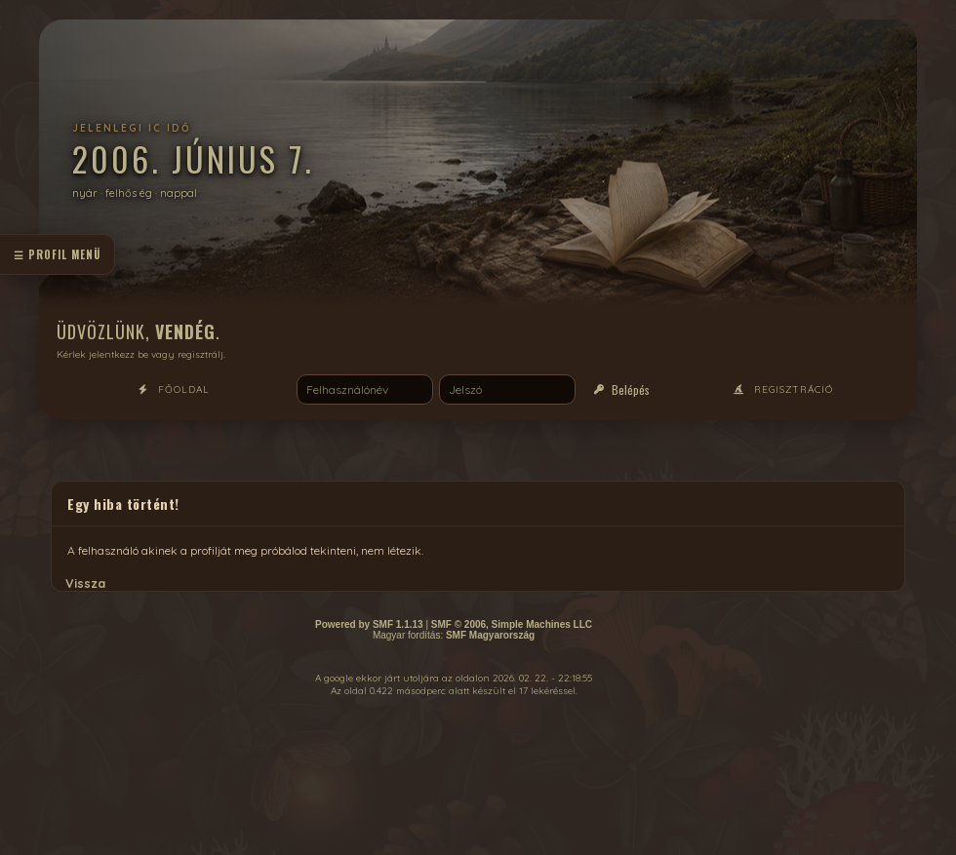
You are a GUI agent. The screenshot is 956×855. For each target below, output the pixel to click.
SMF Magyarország (490, 635)
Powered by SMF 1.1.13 (369, 624)
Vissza (85, 583)
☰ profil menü (57, 254)
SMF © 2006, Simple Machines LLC (511, 624)
